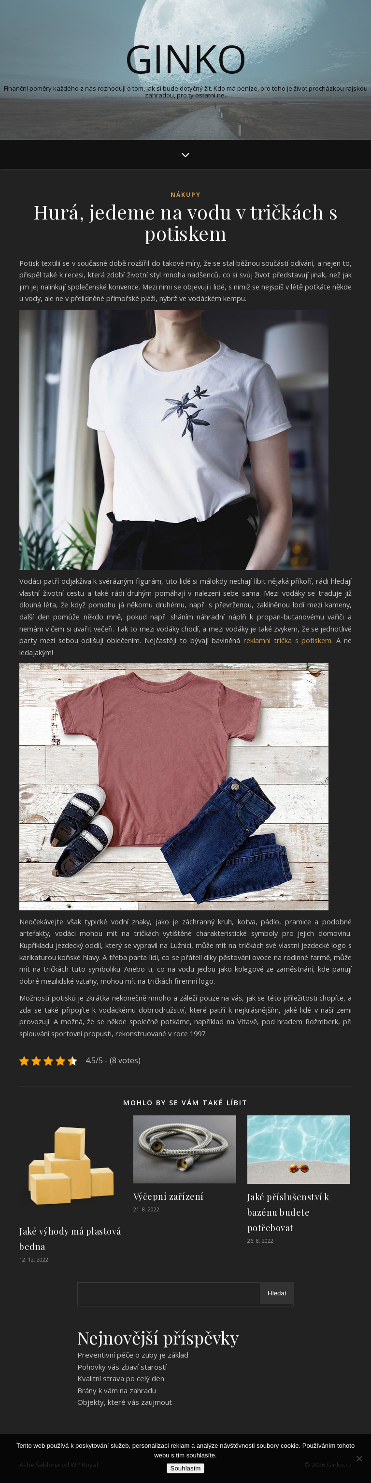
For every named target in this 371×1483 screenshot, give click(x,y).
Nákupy (186, 195)
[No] (359, 1458)
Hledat (277, 1293)
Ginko (186, 58)
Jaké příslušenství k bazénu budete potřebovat (288, 1212)
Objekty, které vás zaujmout (124, 1402)
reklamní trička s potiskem (287, 640)
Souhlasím (186, 1468)
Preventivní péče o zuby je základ (132, 1354)
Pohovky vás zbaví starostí (122, 1367)
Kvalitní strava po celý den (120, 1378)
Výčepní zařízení (168, 1196)
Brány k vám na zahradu (116, 1390)
